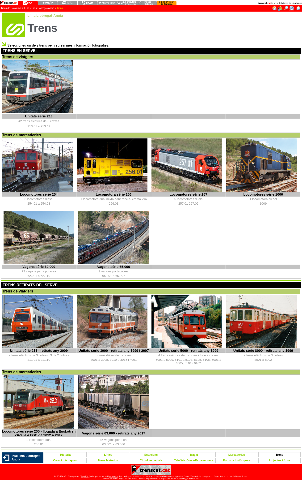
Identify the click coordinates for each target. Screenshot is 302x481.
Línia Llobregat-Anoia (43, 8)
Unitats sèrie (39, 116)
